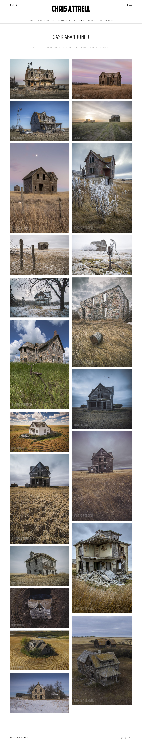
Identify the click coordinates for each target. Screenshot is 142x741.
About (91, 21)
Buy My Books (106, 21)
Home (32, 21)
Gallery (78, 21)
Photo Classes (46, 21)
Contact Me (64, 21)
